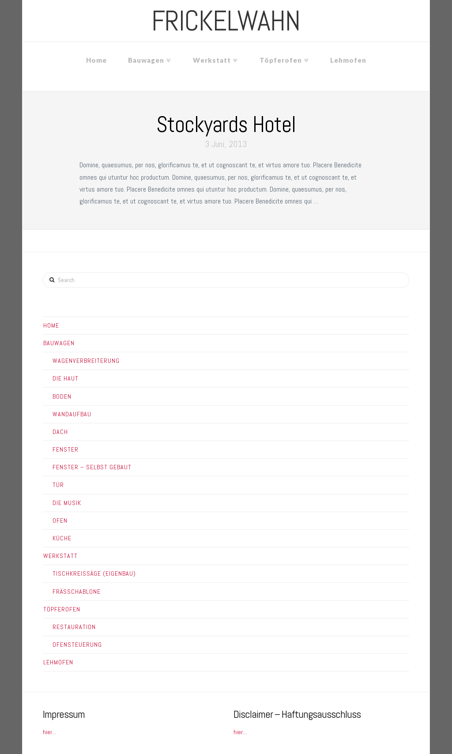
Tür (58, 485)
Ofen (60, 520)
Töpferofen (61, 609)
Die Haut (66, 378)
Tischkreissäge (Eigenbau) (94, 573)
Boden (62, 396)
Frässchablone (77, 592)
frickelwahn (225, 21)
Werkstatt (60, 556)
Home (51, 325)
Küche (62, 538)
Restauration (74, 627)
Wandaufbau (72, 414)
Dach (60, 432)
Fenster (66, 449)
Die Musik (67, 503)
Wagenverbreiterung (86, 361)
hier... (49, 732)
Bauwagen (59, 343)
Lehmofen (58, 662)
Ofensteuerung (77, 644)
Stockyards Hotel (226, 124)
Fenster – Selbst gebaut (92, 467)
